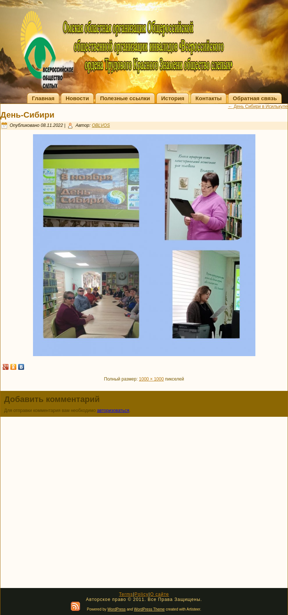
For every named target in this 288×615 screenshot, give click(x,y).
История (173, 98)
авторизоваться (113, 410)
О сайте (159, 594)
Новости (77, 98)
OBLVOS (101, 125)
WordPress (116, 609)
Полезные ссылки (125, 98)
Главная (43, 98)
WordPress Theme (149, 609)
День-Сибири (27, 114)
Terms (126, 594)
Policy (142, 594)
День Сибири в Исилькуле (258, 106)
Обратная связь (255, 98)
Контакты (208, 98)
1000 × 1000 (151, 379)
